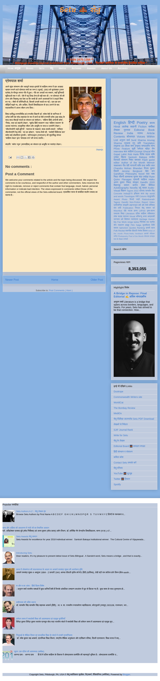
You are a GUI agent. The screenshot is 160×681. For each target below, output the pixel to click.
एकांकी (146, 234)
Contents (119, 136)
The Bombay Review (124, 408)
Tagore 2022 (132, 191)
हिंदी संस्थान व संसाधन (123, 451)
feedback (139, 234)
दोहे (125, 211)
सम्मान (126, 185)
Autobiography (121, 187)
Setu (41, 68)
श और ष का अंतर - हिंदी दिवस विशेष (30, 585)
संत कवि (117, 208)
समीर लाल (150, 165)
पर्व (154, 208)
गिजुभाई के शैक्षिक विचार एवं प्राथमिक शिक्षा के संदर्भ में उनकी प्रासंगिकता (44, 635)
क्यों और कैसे (143, 205)
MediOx (118, 413)
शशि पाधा (141, 165)
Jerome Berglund (132, 171)
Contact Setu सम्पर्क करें (125, 462)
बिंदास (123, 157)
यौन (115, 225)
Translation (149, 143)
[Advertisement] (134, 96)
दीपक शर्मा (129, 145)
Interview (118, 151)
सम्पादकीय (145, 145)
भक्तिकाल (151, 213)
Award (117, 199)
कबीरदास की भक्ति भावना (26, 602)
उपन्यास (117, 219)
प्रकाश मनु (129, 143)
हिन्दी (131, 123)
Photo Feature (122, 148)
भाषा (153, 173)
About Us (106, 68)
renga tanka (133, 222)
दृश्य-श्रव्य (151, 211)
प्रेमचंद (142, 191)
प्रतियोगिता (118, 205)
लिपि (153, 225)
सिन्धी (132, 199)
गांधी (137, 196)
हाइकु (127, 225)
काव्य (152, 123)
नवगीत (152, 222)
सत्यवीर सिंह (150, 191)
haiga (138, 225)
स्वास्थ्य (126, 216)
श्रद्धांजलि (151, 196)
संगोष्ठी (125, 239)
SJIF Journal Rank (123, 429)
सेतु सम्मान (146, 208)
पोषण (143, 185)
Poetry (142, 123)
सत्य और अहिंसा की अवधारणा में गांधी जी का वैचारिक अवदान (25, 528)
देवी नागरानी (131, 165)
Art (122, 145)
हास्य (136, 211)
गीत (124, 165)
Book (151, 130)
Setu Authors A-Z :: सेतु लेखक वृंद (31, 511)
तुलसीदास (146, 225)
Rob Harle (133, 154)
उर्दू (140, 187)
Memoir (151, 162)
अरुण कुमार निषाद (122, 182)
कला (142, 193)
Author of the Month (133, 162)
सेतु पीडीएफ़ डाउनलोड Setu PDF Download (134, 418)
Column (142, 196)
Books (29, 68)
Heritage (143, 219)
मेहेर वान (150, 171)
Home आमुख (14, 68)
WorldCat (118, 402)
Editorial (139, 130)
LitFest (142, 211)
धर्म (122, 219)
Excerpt (138, 151)
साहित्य (144, 179)
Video (152, 202)
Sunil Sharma (138, 140)
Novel (141, 173)
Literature (130, 213)
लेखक (117, 130)
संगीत (115, 236)
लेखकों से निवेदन (121, 424)
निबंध (131, 159)
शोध (153, 151)
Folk (116, 231)
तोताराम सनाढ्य (149, 236)
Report (145, 202)
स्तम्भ (140, 133)
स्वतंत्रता (134, 219)
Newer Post (12, 279)
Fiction (142, 126)
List (116, 140)
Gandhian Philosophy (125, 173)
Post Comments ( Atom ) (61, 290)
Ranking (141, 228)
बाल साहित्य (129, 151)
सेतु (51, 68)
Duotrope (118, 391)
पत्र (148, 173)
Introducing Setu (24, 553)
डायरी (148, 228)
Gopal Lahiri (120, 154)
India (130, 133)
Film (133, 225)
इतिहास (136, 193)
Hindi (117, 126)
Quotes (132, 228)
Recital (121, 231)
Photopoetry (123, 236)
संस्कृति (125, 205)
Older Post (97, 279)
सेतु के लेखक (119, 440)
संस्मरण (124, 159)
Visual (132, 216)
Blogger (126, 674)
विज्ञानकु (117, 185)
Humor (151, 219)
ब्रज (153, 228)
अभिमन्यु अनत (141, 216)
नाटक (130, 211)
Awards (91, 68)
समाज (116, 228)
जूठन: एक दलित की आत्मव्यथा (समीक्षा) (29, 651)
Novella (134, 187)
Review (118, 133)
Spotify (117, 484)
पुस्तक (127, 130)
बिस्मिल (152, 185)
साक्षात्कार (118, 165)
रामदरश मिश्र (119, 213)
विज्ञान (123, 190)
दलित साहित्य (141, 213)
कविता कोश (118, 457)
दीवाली (134, 231)
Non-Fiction (135, 202)
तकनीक (128, 231)
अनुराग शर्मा (125, 140)
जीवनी (121, 176)
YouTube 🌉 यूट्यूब (123, 473)
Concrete (118, 193)
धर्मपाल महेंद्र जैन (146, 148)
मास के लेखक (118, 239)
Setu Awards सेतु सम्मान (26, 536)
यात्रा (144, 187)
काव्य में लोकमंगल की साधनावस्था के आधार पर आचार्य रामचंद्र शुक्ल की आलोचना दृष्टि (49, 569)
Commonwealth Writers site (128, 397)
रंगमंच (140, 231)
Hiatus (62, 68)
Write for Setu (121, 435)
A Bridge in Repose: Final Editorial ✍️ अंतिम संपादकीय (130, 295)
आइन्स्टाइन (133, 205)
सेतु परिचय (118, 468)
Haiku (152, 179)
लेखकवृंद (99, 149)
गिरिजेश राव (144, 222)
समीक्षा (151, 126)
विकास (145, 231)
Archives (123, 68)
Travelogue (129, 196)
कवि (139, 143)
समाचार (137, 159)
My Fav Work (120, 222)
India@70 (128, 193)
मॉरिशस (152, 205)
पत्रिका (152, 234)
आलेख (125, 126)
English (120, 123)
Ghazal (146, 151)
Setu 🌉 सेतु (80, 9)
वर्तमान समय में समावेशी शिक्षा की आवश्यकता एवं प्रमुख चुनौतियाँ (40, 618)
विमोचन (127, 219)
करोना (135, 185)
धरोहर (116, 157)
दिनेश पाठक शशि (147, 154)
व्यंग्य (153, 145)
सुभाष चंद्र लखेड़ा (140, 176)
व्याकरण (121, 225)
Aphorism (123, 228)
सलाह (120, 216)
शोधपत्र (131, 136)
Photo (124, 199)
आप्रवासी (151, 216)
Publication (128, 208)
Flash (145, 159)
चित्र (116, 176)
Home (54, 279)
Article (151, 133)
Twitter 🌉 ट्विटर (122, 479)
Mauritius (118, 211)
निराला (137, 208)
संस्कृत (135, 182)
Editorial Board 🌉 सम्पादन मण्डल (129, 446)
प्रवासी (136, 179)
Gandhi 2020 (147, 182)
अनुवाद (137, 145)
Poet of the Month (136, 236)
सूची (133, 148)
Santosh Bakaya (137, 157)
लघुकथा (117, 145)
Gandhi (125, 202)
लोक (115, 216)
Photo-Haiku (129, 234)
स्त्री (138, 199)
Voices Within (146, 136)
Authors (76, 68)
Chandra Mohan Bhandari (128, 168)
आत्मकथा (128, 176)
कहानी (133, 126)
